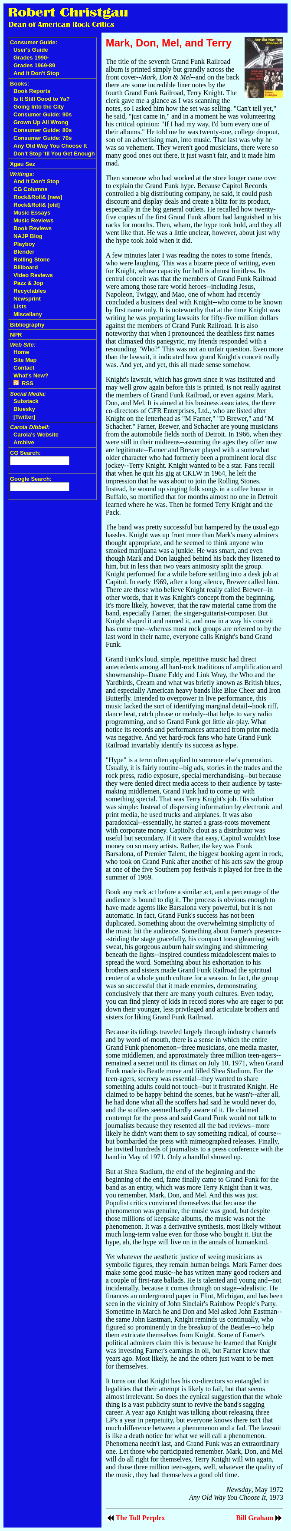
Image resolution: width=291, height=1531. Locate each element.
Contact (23, 367)
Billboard (25, 267)
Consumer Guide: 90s (42, 114)
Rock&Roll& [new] (37, 197)
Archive (23, 442)
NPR (16, 334)
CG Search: (25, 453)
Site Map (24, 360)
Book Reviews (32, 228)
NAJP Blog (28, 236)
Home (21, 352)
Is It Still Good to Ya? (41, 99)
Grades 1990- (31, 57)
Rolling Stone (31, 259)
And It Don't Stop (36, 73)
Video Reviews (33, 275)
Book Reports (31, 91)
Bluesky (24, 409)
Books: (19, 83)
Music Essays (31, 212)
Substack (26, 401)
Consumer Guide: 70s (42, 138)
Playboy (24, 244)
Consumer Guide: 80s (42, 130)
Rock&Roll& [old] (36, 205)
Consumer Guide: (33, 42)
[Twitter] (24, 416)
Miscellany (27, 314)
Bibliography (27, 324)
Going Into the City (38, 106)
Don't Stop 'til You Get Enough (54, 153)
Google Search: (31, 479)
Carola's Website (36, 434)
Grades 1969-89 (34, 65)
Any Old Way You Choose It (50, 145)
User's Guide (30, 49)
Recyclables (29, 291)
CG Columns (30, 189)
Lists (19, 306)
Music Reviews (33, 220)
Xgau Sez (22, 164)
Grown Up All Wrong (40, 122)
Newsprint (27, 298)
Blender (23, 251)
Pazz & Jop (28, 283)
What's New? (30, 375)
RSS (23, 383)
